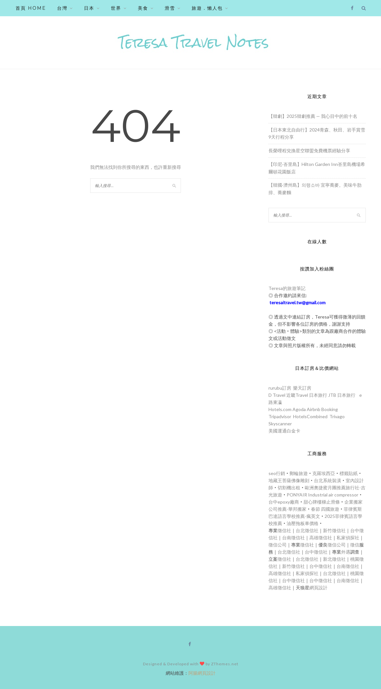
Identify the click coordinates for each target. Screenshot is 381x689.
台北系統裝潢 (327, 480)
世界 (116, 8)
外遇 (345, 552)
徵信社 (284, 530)
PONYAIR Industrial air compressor (322, 494)
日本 (89, 8)
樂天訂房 (302, 388)
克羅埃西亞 (323, 473)
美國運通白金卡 (284, 430)
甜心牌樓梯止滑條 (322, 502)
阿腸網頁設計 (202, 673)
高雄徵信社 (320, 537)
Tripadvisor (279, 416)
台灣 (62, 8)
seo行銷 (276, 473)
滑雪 (170, 8)
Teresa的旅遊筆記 (286, 288)
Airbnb (313, 409)
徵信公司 (277, 544)
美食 (143, 8)
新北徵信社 (334, 559)
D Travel (276, 395)
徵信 (354, 544)
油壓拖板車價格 (302, 523)
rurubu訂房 (279, 388)
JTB (332, 395)
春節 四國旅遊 (325, 509)
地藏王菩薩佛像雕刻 (288, 480)
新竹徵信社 (334, 530)
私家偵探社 (348, 537)
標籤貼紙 (348, 473)
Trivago (337, 416)
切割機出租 (289, 487)
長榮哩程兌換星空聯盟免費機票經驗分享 (309, 150)
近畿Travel (297, 395)
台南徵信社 (293, 537)
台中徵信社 (316, 552)
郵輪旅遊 (299, 473)
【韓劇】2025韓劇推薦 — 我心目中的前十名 (312, 116)
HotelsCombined (310, 416)
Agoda (299, 409)
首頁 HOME (31, 8)
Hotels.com (280, 409)
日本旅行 (318, 395)
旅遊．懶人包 (207, 8)
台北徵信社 (307, 530)
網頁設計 (318, 587)
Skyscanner (280, 423)
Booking (329, 409)
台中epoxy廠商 (283, 502)
